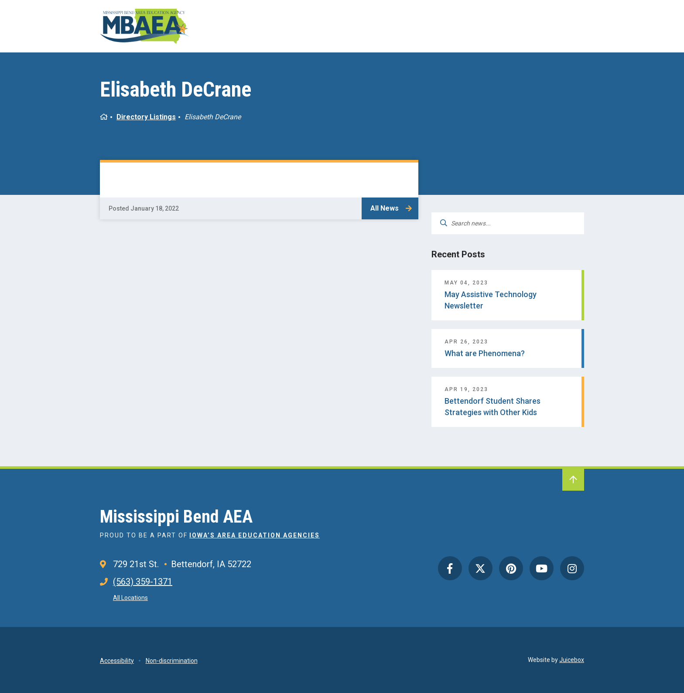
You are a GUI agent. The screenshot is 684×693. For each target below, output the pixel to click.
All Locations (130, 597)
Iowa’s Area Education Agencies (254, 535)
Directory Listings (146, 117)
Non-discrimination (172, 660)
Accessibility (117, 660)
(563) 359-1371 (142, 581)
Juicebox (571, 659)
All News (384, 208)
